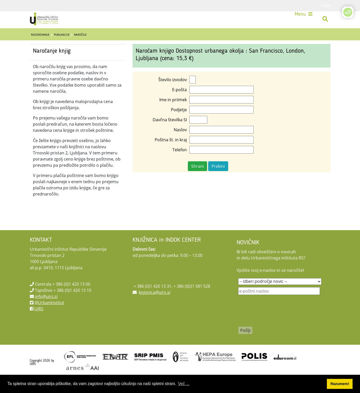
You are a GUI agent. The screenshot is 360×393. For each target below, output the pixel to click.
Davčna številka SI (170, 132)
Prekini (218, 179)
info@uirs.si (46, 309)
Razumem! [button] (339, 384)
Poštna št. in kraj (171, 152)
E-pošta (179, 102)
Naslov (180, 142)
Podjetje (179, 122)
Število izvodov (172, 92)
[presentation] (277, 327)
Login (325, 5)
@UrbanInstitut (49, 315)
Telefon (179, 162)
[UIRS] (48, 21)
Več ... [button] (183, 383)
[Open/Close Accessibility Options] (347, 12)
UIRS (38, 321)
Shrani (197, 179)
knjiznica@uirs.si (154, 305)
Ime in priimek (173, 112)
